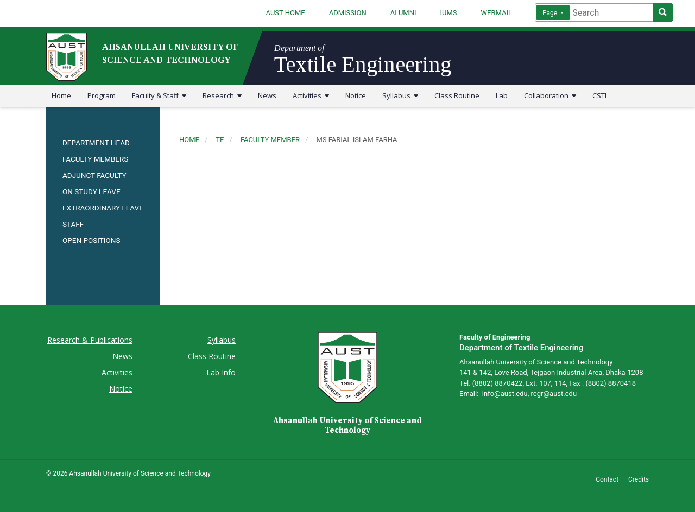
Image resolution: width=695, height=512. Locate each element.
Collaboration (550, 95)
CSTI (599, 95)
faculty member (270, 140)
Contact (607, 479)
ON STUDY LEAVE (91, 191)
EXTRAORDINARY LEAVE (102, 207)
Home (61, 95)
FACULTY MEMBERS (95, 159)
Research (222, 95)
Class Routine (456, 95)
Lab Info (221, 372)
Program (101, 95)
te (220, 140)
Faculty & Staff (159, 95)
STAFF (73, 224)
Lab (502, 95)
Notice (355, 95)
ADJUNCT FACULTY (94, 175)
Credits (638, 479)
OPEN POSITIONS (91, 240)
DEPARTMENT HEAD (96, 142)
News (267, 95)
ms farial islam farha (356, 140)
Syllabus (400, 95)
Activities (311, 95)
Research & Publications (89, 340)
